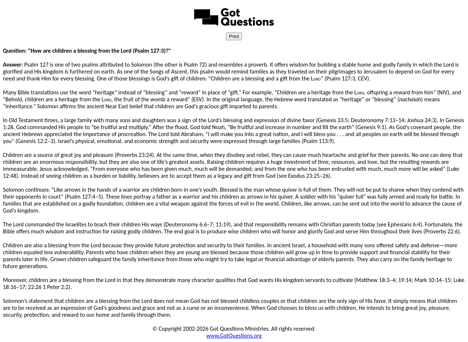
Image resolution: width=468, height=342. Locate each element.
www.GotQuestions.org (234, 335)
